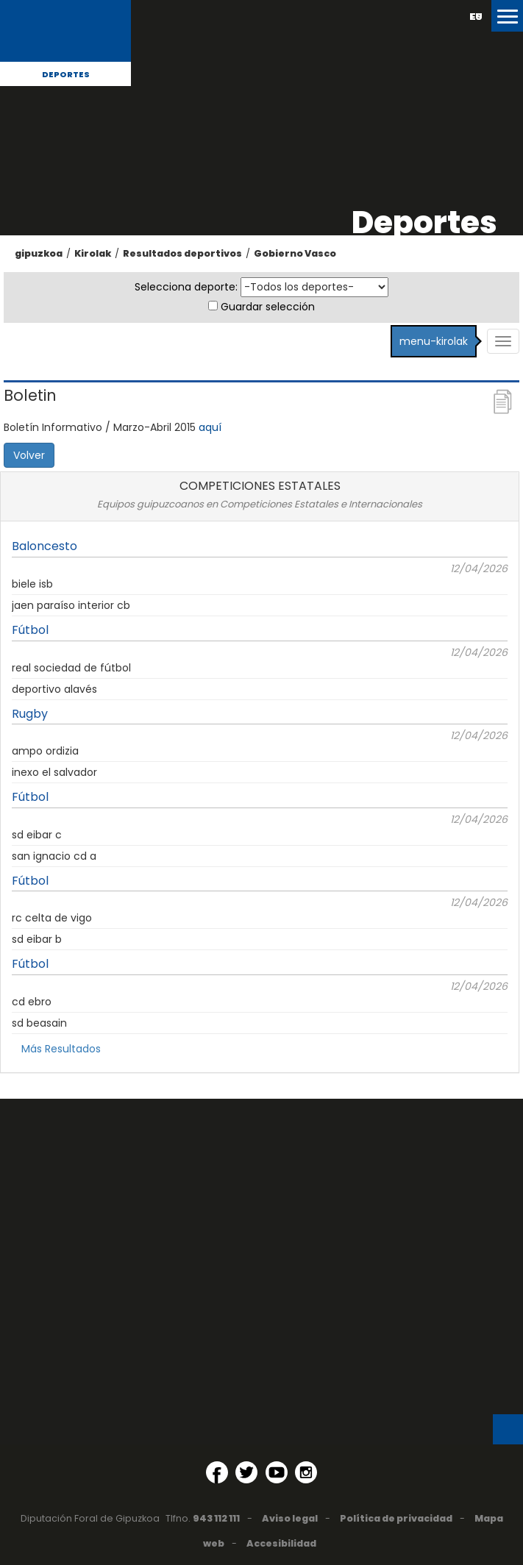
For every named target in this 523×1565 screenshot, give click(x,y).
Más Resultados (61, 1048)
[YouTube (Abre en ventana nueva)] (277, 1472)
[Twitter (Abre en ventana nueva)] (246, 1472)
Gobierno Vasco (295, 253)
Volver (29, 455)
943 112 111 (216, 1518)
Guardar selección (268, 306)
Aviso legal (290, 1518)
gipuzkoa (39, 253)
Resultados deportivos (182, 253)
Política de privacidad (396, 1518)
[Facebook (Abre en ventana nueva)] (217, 1472)
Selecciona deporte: (186, 286)
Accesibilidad (281, 1543)
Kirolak (92, 253)
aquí (210, 427)
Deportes (66, 74)
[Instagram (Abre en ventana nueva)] (306, 1472)
